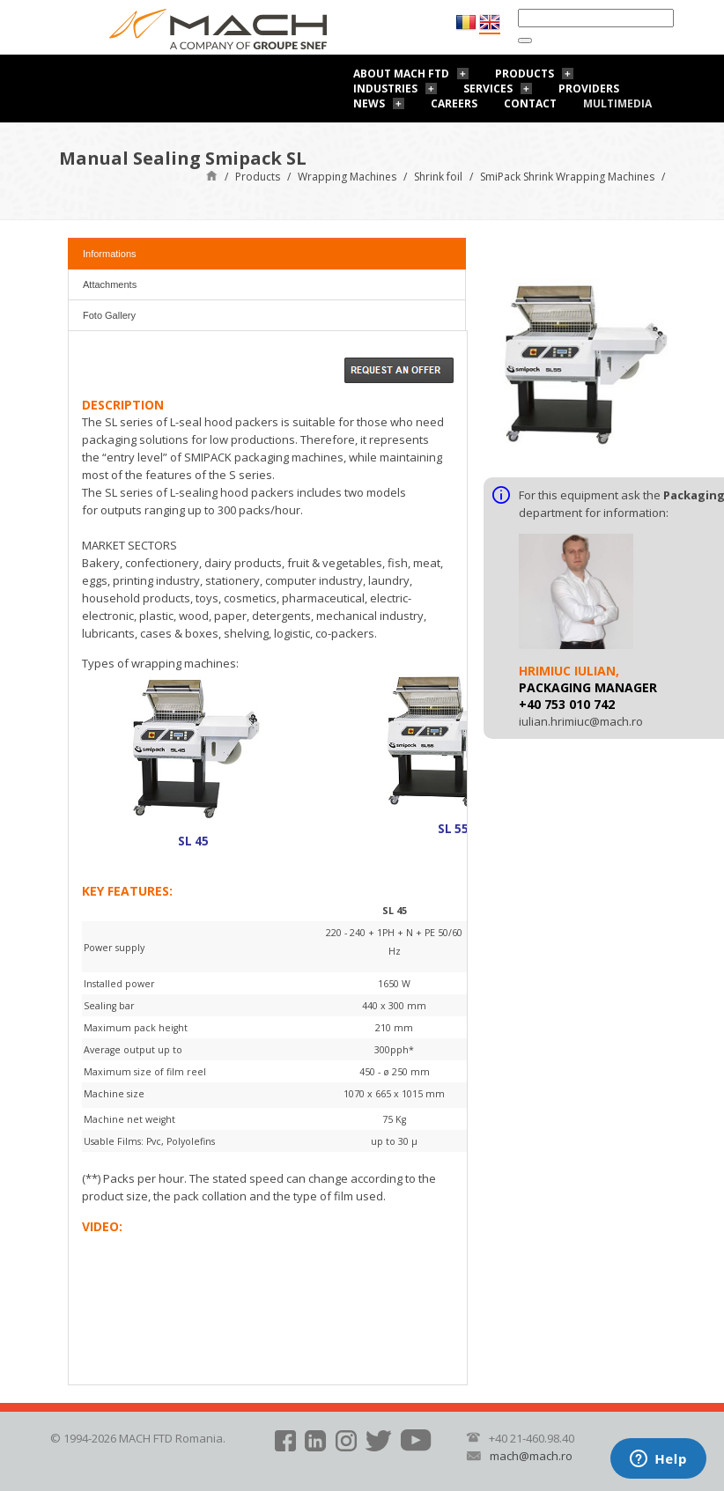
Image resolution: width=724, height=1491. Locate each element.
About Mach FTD (401, 73)
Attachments (110, 284)
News (369, 103)
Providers (588, 88)
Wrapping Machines (347, 176)
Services (488, 88)
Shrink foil (438, 176)
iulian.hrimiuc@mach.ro (581, 721)
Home (212, 175)
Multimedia (617, 103)
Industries (385, 88)
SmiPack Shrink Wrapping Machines (567, 176)
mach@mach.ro (531, 1456)
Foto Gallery (109, 315)
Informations (110, 253)
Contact (530, 103)
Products (524, 73)
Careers (454, 103)
